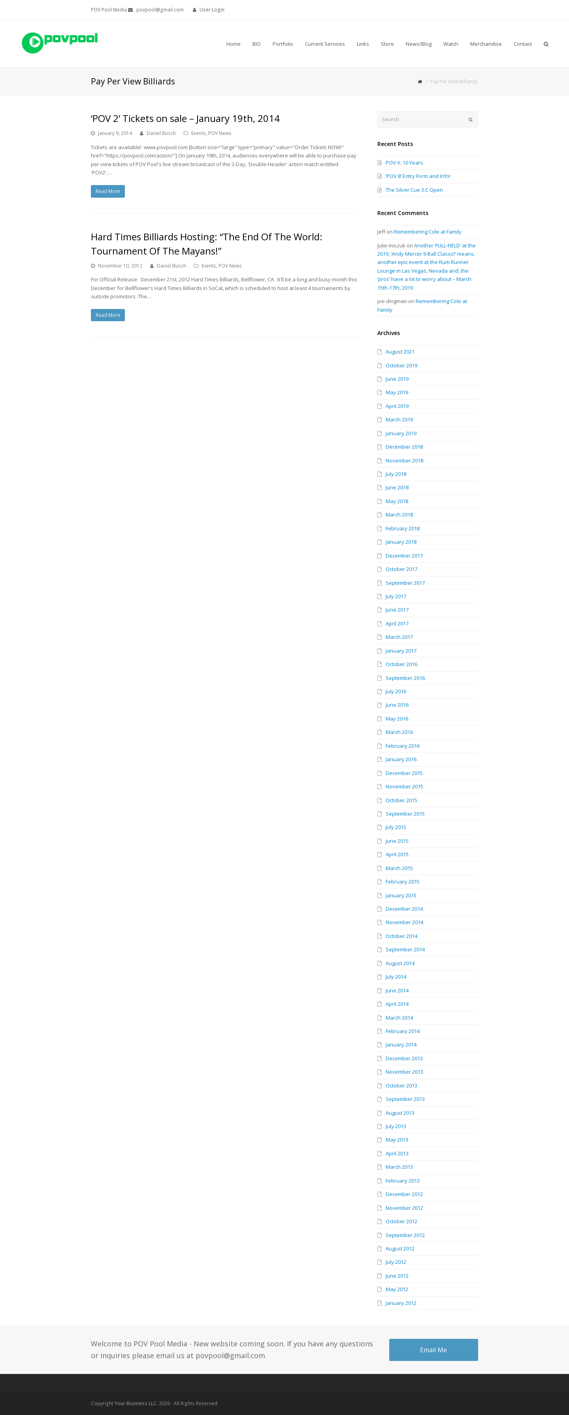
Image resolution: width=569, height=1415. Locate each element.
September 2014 (405, 949)
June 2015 (397, 840)
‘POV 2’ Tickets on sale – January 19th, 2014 (185, 118)
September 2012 (405, 1235)
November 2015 (404, 786)
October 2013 (401, 1085)
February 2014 (403, 1031)
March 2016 (399, 732)
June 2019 (397, 378)
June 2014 (397, 990)
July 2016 (396, 691)
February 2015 (403, 881)
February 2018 (403, 528)
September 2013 (405, 1098)
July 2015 (396, 827)
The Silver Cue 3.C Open (414, 189)
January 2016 (401, 759)
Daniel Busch (161, 133)
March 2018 (399, 514)
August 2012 (400, 1248)
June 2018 (397, 487)
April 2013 (397, 1153)
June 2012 (397, 1275)
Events (198, 133)
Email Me (433, 1350)
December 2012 (404, 1194)
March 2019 (399, 419)
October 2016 (401, 664)
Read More (108, 191)
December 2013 (404, 1058)
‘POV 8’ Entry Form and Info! (418, 176)
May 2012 (397, 1289)
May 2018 (397, 501)
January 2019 (401, 433)
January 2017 (401, 650)
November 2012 (404, 1207)
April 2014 (397, 1003)
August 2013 (400, 1112)
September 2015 (405, 813)
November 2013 (404, 1071)
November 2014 (404, 922)
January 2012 (401, 1302)
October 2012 (401, 1221)
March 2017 (399, 636)
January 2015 (401, 895)
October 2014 (401, 936)
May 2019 (397, 392)
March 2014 (399, 1017)
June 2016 (397, 704)
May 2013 (397, 1139)
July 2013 (396, 1126)
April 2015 (397, 854)
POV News (220, 133)
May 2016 (397, 718)
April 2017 (397, 623)
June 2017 (397, 609)
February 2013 (403, 1180)
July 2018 (396, 473)
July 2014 (396, 976)
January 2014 (401, 1044)
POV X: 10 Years (404, 162)
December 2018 (404, 446)
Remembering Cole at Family (428, 231)
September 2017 (405, 582)
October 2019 (401, 365)
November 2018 (404, 460)
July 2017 (396, 596)
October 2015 (401, 800)
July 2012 (396, 1261)
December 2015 (404, 773)
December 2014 (404, 908)
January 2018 (401, 541)
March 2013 (399, 1166)
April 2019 (397, 406)
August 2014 (400, 963)
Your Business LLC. (136, 1403)
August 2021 (400, 351)
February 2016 (403, 745)
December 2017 (404, 555)
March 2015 (399, 868)
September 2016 (405, 677)
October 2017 (401, 569)
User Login (212, 9)
